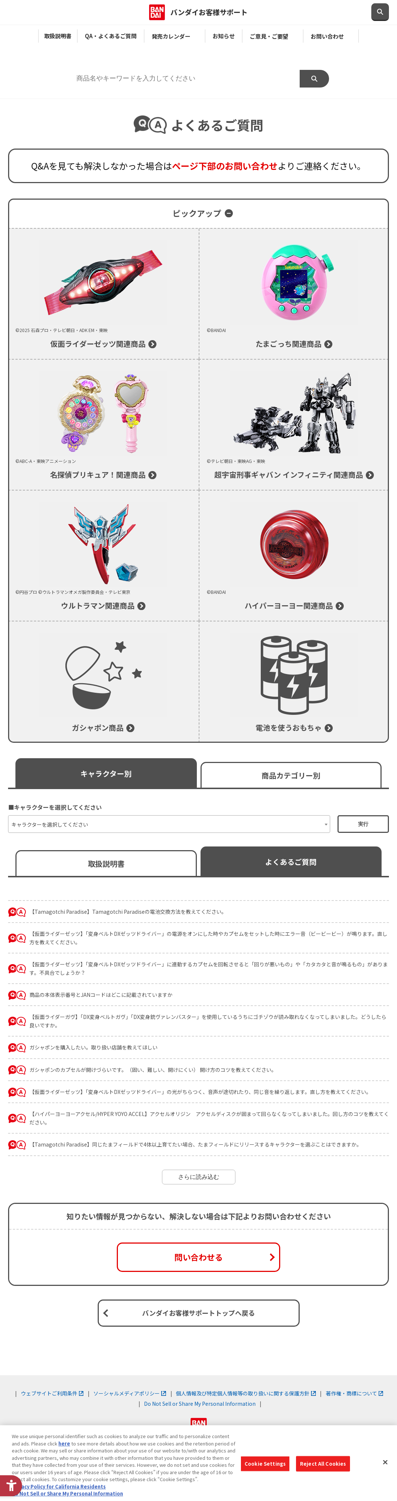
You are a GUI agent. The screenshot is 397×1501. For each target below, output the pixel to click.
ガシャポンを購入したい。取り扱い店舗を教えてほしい (93, 1047)
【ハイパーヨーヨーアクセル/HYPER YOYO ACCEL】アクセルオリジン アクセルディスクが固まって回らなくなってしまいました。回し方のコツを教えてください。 (209, 1118)
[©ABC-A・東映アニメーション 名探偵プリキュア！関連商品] (103, 425)
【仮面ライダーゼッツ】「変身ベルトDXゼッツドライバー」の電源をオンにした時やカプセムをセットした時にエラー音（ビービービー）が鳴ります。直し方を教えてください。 (208, 937)
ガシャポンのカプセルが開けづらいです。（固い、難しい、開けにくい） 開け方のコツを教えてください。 (153, 1069)
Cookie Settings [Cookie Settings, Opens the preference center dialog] (265, 1463)
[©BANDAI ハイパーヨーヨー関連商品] (294, 555)
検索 (314, 79)
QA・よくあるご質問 (111, 36)
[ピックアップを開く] (198, 213)
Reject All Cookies (323, 1463)
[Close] (385, 1462)
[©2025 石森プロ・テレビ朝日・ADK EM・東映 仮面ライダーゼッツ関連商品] (103, 294)
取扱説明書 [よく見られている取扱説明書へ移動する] (106, 863)
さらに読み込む (198, 1177)
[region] (198, 1463)
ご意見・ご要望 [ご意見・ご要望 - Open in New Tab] (273, 36)
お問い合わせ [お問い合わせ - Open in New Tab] (331, 36)
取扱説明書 (58, 36)
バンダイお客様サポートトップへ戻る (198, 1313)
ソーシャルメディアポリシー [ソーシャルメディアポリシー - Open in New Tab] (129, 1393)
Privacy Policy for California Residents (59, 1486)
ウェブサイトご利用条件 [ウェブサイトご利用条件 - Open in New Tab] (52, 1393)
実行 (363, 824)
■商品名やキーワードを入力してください (124, 61)
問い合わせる (198, 1257)
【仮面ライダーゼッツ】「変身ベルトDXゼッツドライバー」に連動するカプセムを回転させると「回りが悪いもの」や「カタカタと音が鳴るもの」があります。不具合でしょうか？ (208, 968)
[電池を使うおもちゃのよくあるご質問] (294, 682)
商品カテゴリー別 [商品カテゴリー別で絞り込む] (290, 775)
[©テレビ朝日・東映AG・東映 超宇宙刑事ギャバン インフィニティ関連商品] (294, 425)
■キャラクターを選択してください (55, 807)
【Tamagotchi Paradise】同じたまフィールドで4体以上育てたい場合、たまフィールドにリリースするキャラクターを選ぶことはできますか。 (195, 1144)
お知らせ (224, 36)
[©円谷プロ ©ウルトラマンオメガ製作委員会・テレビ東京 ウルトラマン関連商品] (103, 555)
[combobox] (169, 824)
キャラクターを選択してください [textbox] (49, 824)
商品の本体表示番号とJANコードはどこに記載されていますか (101, 994)
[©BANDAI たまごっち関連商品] (294, 294)
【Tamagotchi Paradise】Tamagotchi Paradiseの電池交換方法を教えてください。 (128, 911)
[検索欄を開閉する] (380, 12)
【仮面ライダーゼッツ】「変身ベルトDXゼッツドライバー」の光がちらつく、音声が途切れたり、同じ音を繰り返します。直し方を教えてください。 (200, 1091)
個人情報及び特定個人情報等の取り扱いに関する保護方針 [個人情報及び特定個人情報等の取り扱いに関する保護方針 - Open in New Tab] (246, 1393)
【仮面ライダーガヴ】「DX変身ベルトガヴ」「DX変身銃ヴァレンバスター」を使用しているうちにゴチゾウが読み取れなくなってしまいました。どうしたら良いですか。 (207, 1020)
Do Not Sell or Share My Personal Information (200, 1403)
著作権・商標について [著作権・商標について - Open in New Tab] (354, 1393)
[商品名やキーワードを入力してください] (184, 79)
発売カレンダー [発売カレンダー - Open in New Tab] (175, 36)
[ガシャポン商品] (103, 682)
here (64, 1443)
